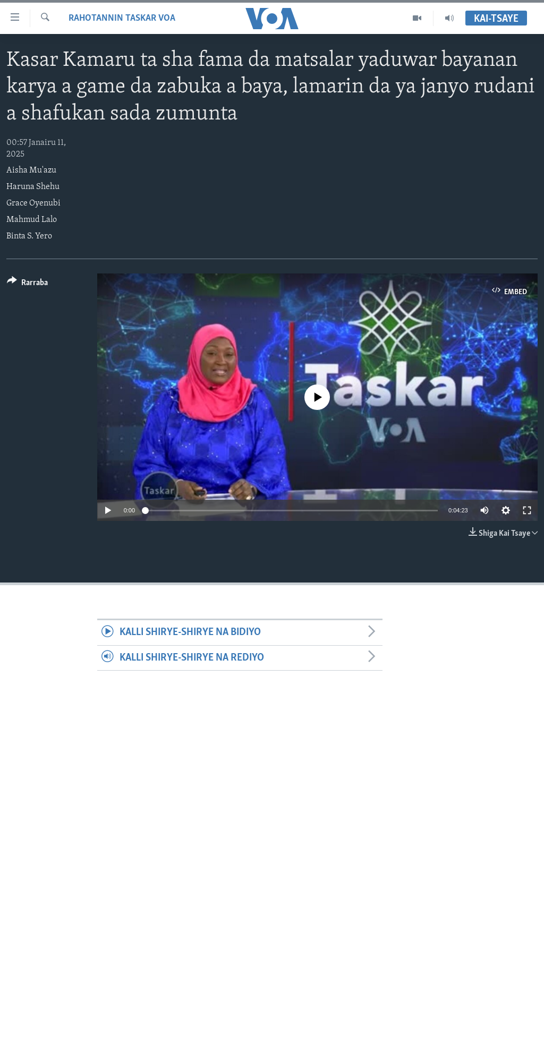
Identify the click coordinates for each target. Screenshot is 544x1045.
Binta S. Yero (29, 236)
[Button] (27, 284)
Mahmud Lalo (31, 220)
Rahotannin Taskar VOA (122, 18)
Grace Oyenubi (33, 203)
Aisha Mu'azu (31, 170)
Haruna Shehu (33, 187)
